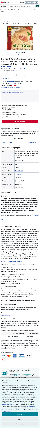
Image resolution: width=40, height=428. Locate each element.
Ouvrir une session (30, 2)
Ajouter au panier (20, 121)
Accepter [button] (20, 414)
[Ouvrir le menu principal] (3, 6)
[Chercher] (37, 6)
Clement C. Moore (14, 375)
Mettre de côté (4, 78)
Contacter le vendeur (7, 142)
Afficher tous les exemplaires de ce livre (13, 92)
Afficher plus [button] (6, 316)
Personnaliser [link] (20, 424)
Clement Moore (19, 374)
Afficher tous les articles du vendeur (10, 87)
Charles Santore (28, 374)
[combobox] (22, 6)
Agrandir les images (20, 55)
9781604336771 (20, 174)
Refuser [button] (20, 419)
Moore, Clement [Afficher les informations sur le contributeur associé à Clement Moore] (11, 22)
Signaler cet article (33, 142)
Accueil (3, 22)
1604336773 (9, 68)
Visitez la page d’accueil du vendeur (11, 261)
